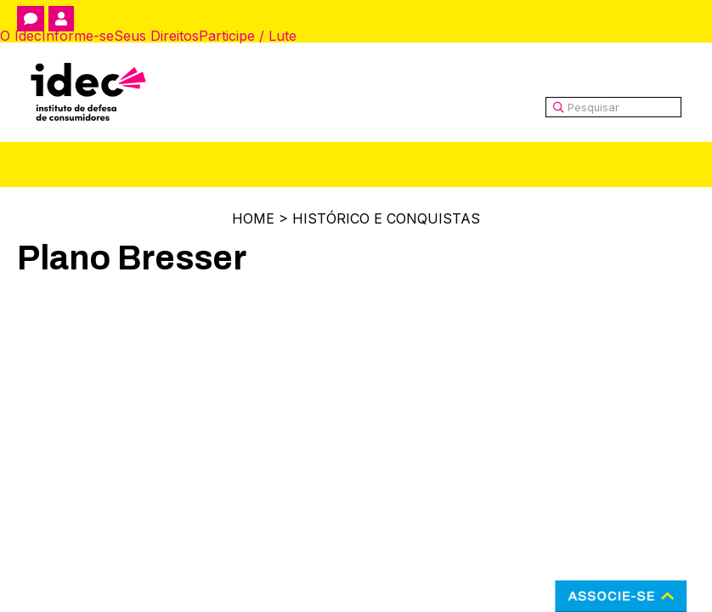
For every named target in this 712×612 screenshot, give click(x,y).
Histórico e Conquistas (386, 218)
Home (253, 218)
